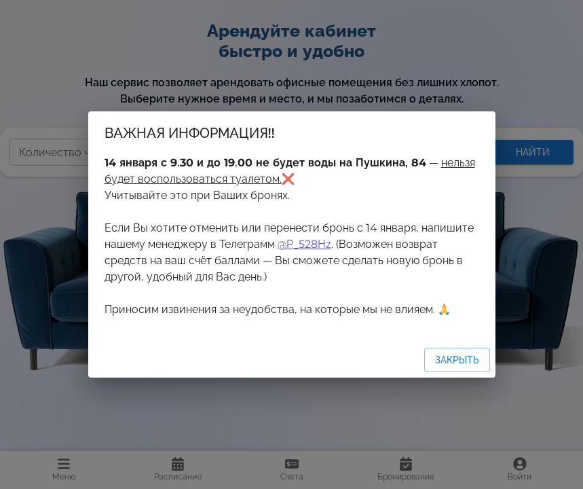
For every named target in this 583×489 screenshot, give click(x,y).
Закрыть (457, 360)
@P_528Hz (304, 244)
